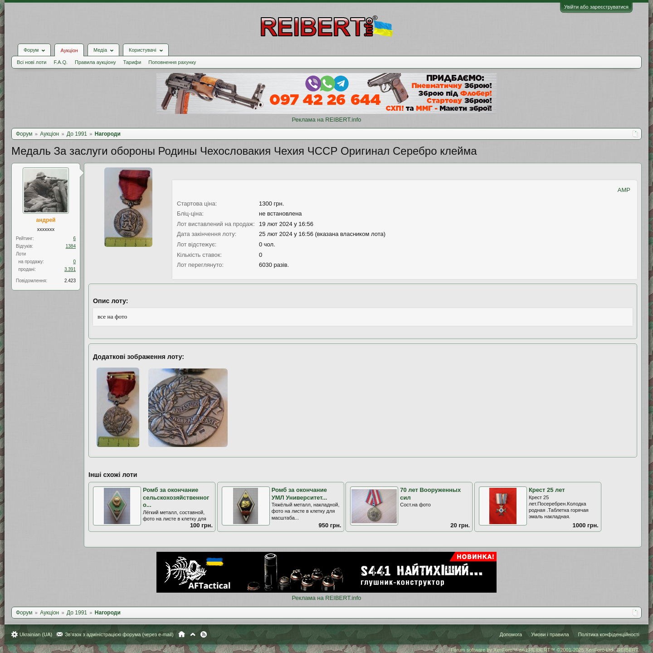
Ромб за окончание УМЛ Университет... (299, 493)
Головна (181, 634)
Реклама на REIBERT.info (326, 119)
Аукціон (69, 50)
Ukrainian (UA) (35, 634)
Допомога (511, 634)
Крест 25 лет (547, 489)
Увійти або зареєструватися (596, 7)
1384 (71, 246)
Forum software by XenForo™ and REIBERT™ (545, 650)
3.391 (70, 269)
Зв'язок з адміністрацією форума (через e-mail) (119, 634)
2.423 (70, 280)
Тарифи (132, 62)
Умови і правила (550, 634)
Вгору (193, 634)
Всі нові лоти (31, 62)
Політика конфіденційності (608, 634)
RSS (203, 634)
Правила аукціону (95, 62)
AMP (624, 190)
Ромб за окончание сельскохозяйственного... (176, 497)
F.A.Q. (61, 62)
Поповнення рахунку (172, 62)
